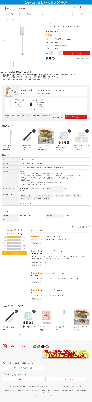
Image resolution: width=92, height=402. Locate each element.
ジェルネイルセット (26, 198)
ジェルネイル (39, 195)
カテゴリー (6, 203)
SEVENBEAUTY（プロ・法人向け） (71, 386)
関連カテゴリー (7, 194)
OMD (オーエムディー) (60, 28)
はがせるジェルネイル (27, 195)
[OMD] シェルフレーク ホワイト (46, 326)
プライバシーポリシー (52, 386)
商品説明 (5, 163)
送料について (24, 379)
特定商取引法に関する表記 (35, 386)
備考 (4, 219)
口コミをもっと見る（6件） (80, 227)
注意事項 (5, 171)
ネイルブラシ (77, 195)
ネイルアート (59, 195)
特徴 (4, 159)
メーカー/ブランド (8, 188)
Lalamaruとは (14, 386)
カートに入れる (76, 53)
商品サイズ (6, 215)
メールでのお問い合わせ (24, 368)
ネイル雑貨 (47, 198)
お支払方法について (66, 379)
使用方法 (5, 167)
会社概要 (22, 386)
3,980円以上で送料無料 (61, 45)
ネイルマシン (37, 198)
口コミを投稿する (15, 253)
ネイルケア (69, 195)
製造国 (49, 188)
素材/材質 (50, 215)
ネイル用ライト (49, 195)
